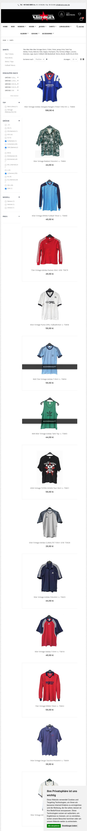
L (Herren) (12, 173)
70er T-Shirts (9, 54)
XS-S (10, 134)
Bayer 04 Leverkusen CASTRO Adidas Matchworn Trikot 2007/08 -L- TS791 (38, 622)
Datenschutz (75, 785)
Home (4, 40)
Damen (11, 201)
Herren (11, 204)
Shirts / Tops (9, 62)
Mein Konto (35, 777)
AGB (72, 779)
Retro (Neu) (12, 106)
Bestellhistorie (36, 779)
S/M (10, 188)
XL (9, 177)
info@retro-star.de (63, 5)
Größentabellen (63, 785)
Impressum (75, 777)
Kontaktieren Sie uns (62, 780)
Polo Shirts (8, 58)
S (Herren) (12, 144)
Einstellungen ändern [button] (69, 826)
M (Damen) (12, 156)
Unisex (11, 208)
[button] (79, 14)
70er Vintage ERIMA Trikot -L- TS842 (69, 392)
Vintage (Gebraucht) (11, 111)
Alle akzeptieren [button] (54, 826)
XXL (10, 185)
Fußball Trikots (10, 65)
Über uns (61, 777)
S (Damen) (12, 141)
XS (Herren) (12, 131)
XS (9, 128)
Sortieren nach (28, 59)
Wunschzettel (35, 782)
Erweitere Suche (36, 785)
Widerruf (74, 782)
